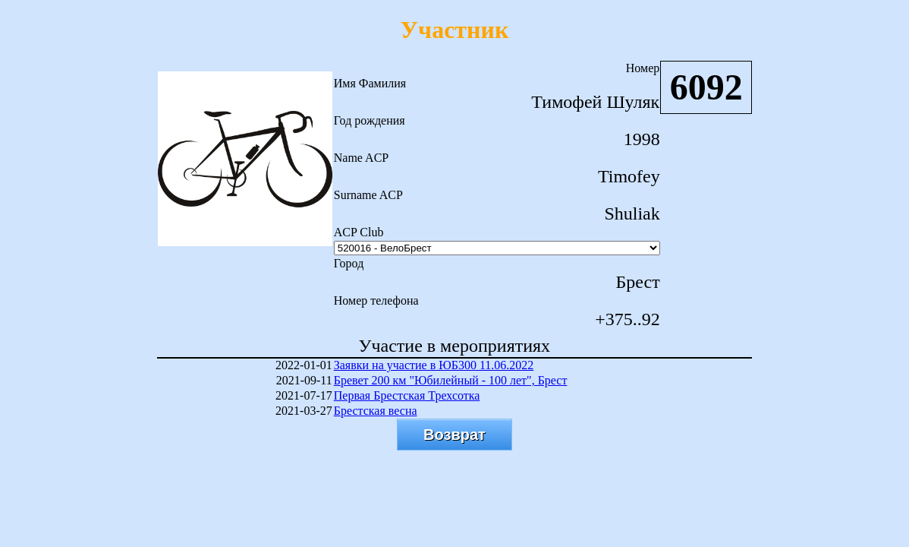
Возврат (454, 434)
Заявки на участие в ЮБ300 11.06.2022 (434, 365)
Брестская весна (375, 410)
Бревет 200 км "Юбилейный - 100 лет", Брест (451, 380)
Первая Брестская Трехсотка (407, 395)
